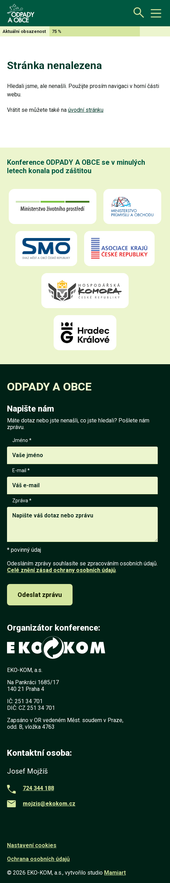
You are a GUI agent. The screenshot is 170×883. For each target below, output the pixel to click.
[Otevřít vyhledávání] (137, 12)
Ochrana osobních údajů (38, 859)
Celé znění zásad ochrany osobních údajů (61, 570)
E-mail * (82, 481)
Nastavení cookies (31, 845)
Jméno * (82, 450)
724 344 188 (38, 788)
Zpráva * (82, 520)
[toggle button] (156, 13)
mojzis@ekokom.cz (49, 803)
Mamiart (115, 872)
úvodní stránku (85, 110)
